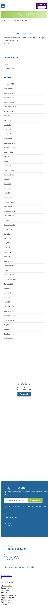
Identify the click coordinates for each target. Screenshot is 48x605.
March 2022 (8, 197)
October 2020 (9, 275)
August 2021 (8, 229)
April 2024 (7, 129)
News (6, 64)
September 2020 (10, 279)
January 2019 (8, 338)
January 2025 (8, 88)
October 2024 (9, 102)
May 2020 (7, 297)
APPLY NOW (41, 7)
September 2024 (10, 107)
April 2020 (7, 302)
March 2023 (8, 166)
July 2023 (7, 157)
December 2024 (9, 93)
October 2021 (8, 220)
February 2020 (9, 307)
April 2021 (7, 248)
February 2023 (9, 170)
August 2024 (8, 111)
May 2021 (7, 243)
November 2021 (9, 216)
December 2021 (9, 211)
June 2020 (7, 293)
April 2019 (7, 334)
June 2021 (7, 238)
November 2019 (9, 316)
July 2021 (7, 234)
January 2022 (8, 207)
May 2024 (7, 125)
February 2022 (9, 202)
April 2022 (7, 193)
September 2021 (9, 225)
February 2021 (8, 257)
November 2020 (9, 270)
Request (24, 394)
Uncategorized (9, 68)
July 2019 (7, 329)
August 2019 (8, 325)
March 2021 (8, 252)
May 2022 (7, 188)
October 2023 (9, 152)
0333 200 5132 (17, 549)
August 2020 (8, 284)
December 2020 (9, 266)
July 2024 (7, 116)
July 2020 (7, 288)
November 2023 (9, 148)
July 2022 (7, 179)
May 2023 (7, 161)
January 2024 (8, 138)
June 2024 (7, 120)
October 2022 (9, 175)
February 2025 (9, 84)
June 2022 (7, 184)
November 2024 (9, 98)
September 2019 (9, 320)
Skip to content (6, 576)
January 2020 (8, 311)
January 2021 (8, 261)
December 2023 (9, 143)
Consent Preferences (10, 526)
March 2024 (8, 134)
